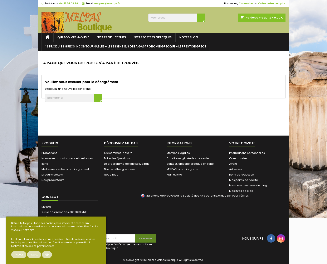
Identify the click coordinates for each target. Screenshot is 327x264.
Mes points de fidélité (243, 180)
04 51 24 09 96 (68, 3)
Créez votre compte (271, 3)
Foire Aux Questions (117, 158)
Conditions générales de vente (188, 158)
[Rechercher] (176, 18)
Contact (50, 196)
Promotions (49, 153)
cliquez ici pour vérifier (233, 195)
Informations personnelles (247, 153)
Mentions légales (178, 153)
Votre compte (242, 143)
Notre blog (188, 37)
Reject (34, 254)
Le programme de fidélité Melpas (126, 164)
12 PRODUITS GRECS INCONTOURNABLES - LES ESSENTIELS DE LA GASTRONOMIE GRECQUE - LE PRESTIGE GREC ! (125, 46)
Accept (19, 254)
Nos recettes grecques (153, 37)
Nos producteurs (111, 37)
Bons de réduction (241, 175)
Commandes (238, 158)
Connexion (246, 3)
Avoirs (233, 164)
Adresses (235, 169)
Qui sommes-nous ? (73, 37)
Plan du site (174, 175)
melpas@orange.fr (107, 3)
